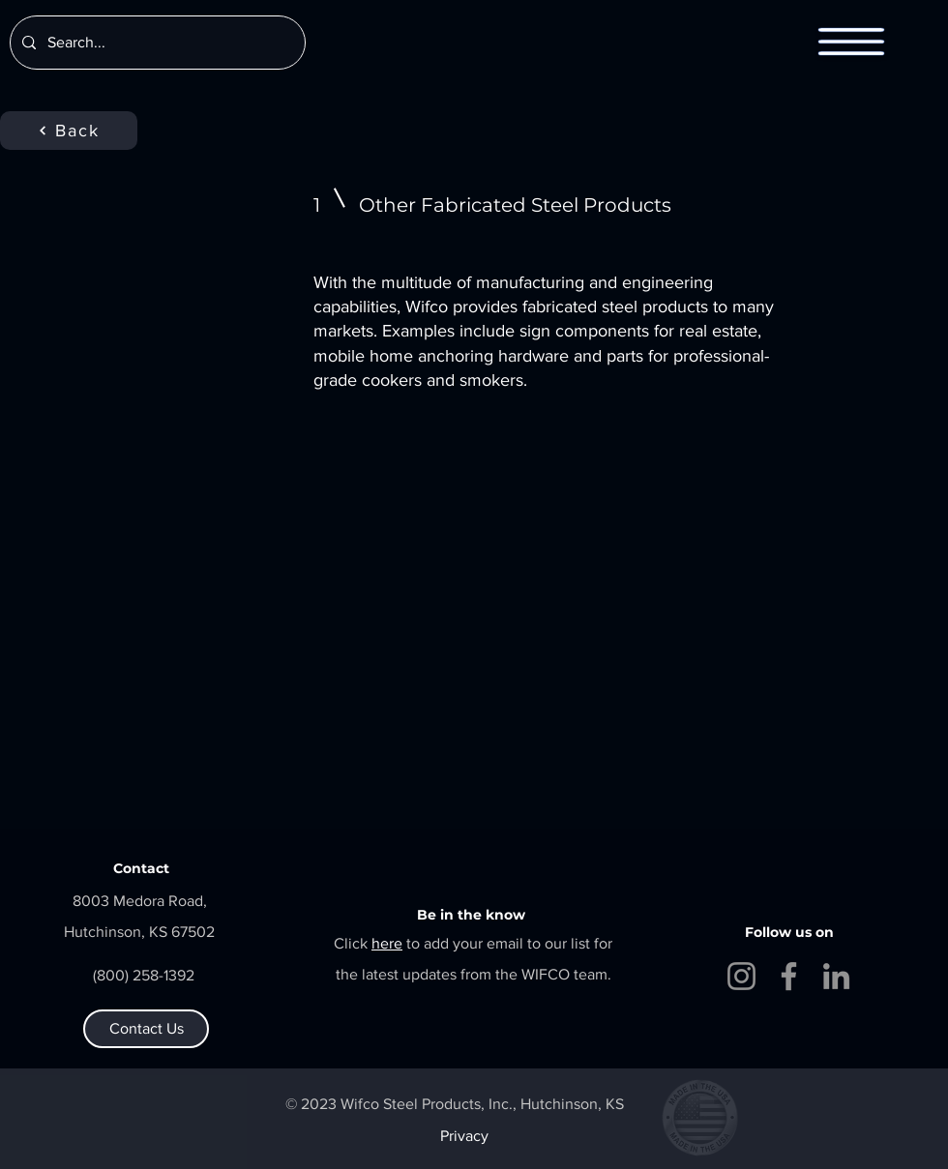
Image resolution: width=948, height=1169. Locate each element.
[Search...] (155, 42)
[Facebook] (789, 976)
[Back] (68, 130)
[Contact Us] (146, 1028)
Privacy (464, 1135)
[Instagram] (741, 976)
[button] (851, 42)
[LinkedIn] (836, 976)
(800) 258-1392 (143, 975)
